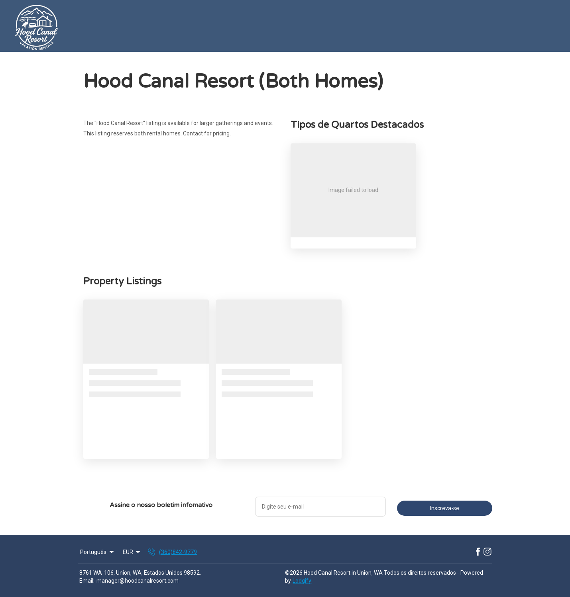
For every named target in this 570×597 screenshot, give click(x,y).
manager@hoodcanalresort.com (137, 580)
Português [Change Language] (97, 552)
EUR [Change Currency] (132, 552)
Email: (86, 580)
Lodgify (302, 580)
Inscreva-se (444, 508)
